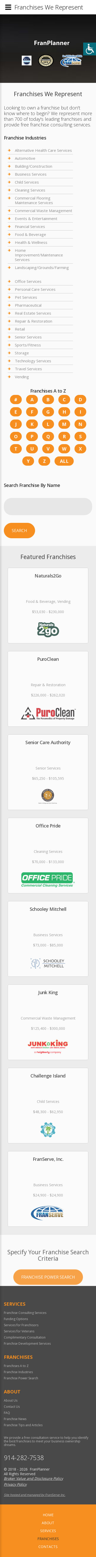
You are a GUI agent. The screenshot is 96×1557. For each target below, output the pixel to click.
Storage (22, 352)
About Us (10, 1400)
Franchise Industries (18, 1372)
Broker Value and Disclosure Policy (33, 1478)
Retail (20, 329)
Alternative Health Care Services (43, 150)
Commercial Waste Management (43, 210)
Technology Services (33, 360)
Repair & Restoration (33, 321)
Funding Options (16, 1319)
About (48, 1522)
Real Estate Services (33, 313)
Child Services (27, 182)
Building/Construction (33, 166)
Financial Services (30, 226)
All (64, 461)
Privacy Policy (15, 1484)
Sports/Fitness (28, 344)
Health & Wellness (31, 242)
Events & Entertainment (36, 218)
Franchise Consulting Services (25, 1313)
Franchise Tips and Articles (23, 1425)
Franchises (48, 1538)
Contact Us (12, 1406)
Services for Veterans (19, 1331)
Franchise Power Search (48, 1297)
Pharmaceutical (28, 305)
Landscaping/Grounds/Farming (42, 267)
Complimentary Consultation (25, 1337)
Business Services (31, 174)
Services (48, 1530)
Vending (22, 376)
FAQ (7, 1413)
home (48, 1514)
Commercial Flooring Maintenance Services (34, 200)
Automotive (25, 158)
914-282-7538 (24, 1457)
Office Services (28, 281)
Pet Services (26, 297)
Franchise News (15, 1419)
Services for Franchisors (21, 1325)
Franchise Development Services (27, 1343)
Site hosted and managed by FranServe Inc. (34, 1495)
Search (19, 530)
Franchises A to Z (16, 1366)
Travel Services (28, 368)
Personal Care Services (35, 289)
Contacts (48, 1546)
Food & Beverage (30, 234)
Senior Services (28, 337)
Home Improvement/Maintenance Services (39, 255)
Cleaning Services (30, 190)
